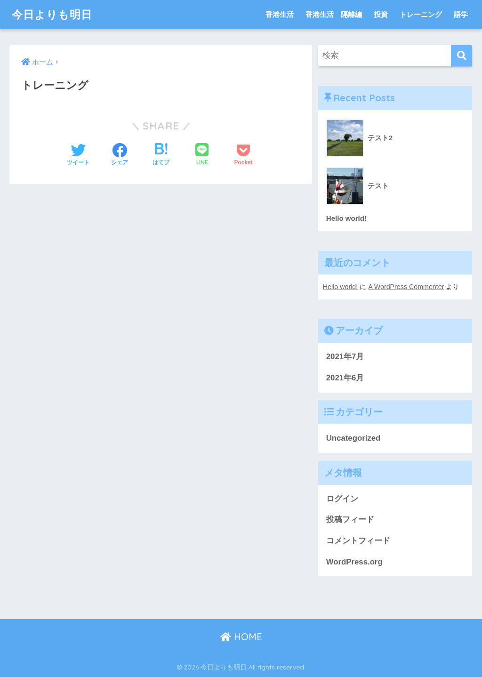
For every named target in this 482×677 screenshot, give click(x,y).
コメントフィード (358, 540)
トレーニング (421, 14)
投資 (381, 14)
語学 (461, 14)
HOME (241, 637)
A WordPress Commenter (406, 286)
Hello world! (340, 286)
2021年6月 (345, 377)
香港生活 (279, 14)
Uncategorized (353, 438)
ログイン (342, 498)
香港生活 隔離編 (333, 14)
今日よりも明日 (52, 14)
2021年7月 (345, 356)
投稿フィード (350, 519)
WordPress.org (354, 561)
